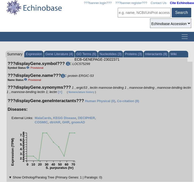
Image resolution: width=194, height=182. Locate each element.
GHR (65, 122)
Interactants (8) (156, 54)
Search (181, 12)
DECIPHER (86, 118)
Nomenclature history (81, 92)
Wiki (174, 54)
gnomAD (78, 122)
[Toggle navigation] (184, 36)
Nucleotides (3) (111, 54)
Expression (34, 54)
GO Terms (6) (86, 54)
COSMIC (41, 122)
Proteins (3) (133, 54)
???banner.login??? (98, 3)
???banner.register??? (131, 3)
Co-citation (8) (128, 101)
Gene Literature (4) (59, 54)
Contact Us (158, 3)
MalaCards (43, 118)
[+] (60, 92)
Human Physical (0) (100, 101)
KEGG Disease (64, 118)
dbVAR (55, 122)
